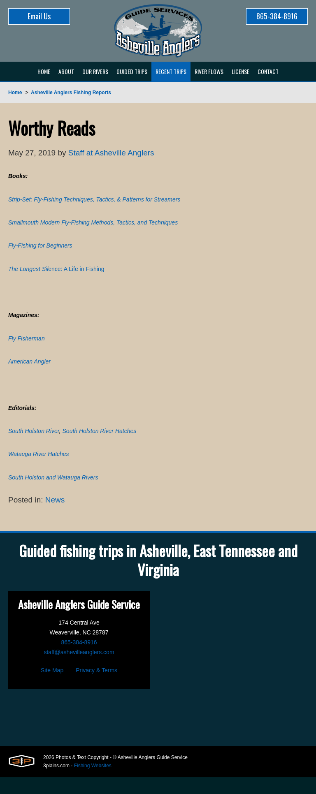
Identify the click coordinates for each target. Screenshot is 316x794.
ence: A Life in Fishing (56, 274)
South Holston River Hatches (100, 444)
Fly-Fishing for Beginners (40, 250)
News (57, 516)
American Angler (29, 371)
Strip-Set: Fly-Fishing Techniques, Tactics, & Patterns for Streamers (94, 202)
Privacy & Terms (96, 687)
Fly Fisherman (26, 347)
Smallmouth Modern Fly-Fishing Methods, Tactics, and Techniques (93, 226)
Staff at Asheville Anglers (116, 153)
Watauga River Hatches (38, 468)
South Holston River (33, 444)
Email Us (39, 16)
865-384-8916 (276, 16)
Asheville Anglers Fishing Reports (71, 92)
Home (15, 92)
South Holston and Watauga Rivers (53, 493)
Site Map (52, 687)
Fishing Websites (93, 782)
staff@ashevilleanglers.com (79, 669)
